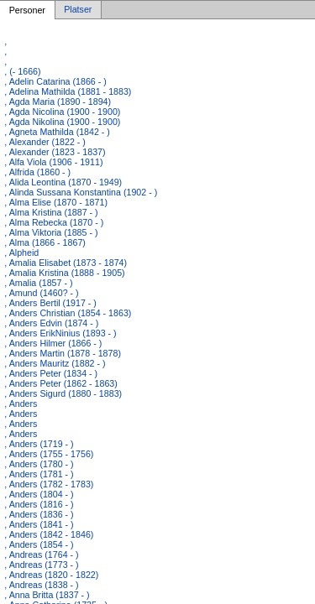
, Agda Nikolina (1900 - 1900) (62, 122)
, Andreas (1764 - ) (41, 554)
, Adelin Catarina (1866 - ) (55, 81)
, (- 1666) (22, 71)
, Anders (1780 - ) (38, 464)
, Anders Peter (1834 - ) (50, 373)
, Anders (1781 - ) (38, 474)
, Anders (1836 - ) (38, 514)
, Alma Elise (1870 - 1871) (56, 202)
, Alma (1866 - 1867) (45, 242)
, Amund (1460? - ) (41, 293)
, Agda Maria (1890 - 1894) (57, 101)
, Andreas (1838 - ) (41, 585)
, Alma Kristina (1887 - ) (50, 212)
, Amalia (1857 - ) (38, 283)
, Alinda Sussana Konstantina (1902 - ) (80, 192)
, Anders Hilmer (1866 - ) (53, 343)
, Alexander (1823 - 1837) (54, 152)
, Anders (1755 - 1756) (48, 454)
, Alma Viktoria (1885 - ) (50, 232)
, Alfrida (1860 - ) (37, 172)
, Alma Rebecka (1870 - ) (53, 222)
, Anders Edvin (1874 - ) (51, 323)
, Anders (20, 403)
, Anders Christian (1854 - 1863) (67, 313)
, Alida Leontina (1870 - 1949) (63, 182)
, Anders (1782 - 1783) (48, 484)
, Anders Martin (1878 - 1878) (62, 353)
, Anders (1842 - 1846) (48, 534)
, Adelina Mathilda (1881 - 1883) (67, 91)
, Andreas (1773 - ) (41, 565)
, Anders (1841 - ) (38, 524)
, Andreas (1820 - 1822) (51, 575)
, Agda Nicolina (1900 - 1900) (62, 112)
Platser (78, 10)
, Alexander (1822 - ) (45, 142)
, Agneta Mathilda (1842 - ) (57, 132)
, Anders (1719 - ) (38, 444)
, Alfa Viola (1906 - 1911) (53, 162)
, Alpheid (21, 252)
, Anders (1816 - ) (38, 504)
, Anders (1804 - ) (38, 494)
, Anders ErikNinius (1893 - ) (60, 333)
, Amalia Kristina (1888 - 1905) (64, 273)
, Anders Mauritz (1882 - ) (54, 363)
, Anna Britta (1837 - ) (46, 595)
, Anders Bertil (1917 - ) (50, 303)
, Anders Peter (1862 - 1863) (60, 383)
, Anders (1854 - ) (38, 544)
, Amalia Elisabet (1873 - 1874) (65, 263)
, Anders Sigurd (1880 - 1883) (63, 393)
